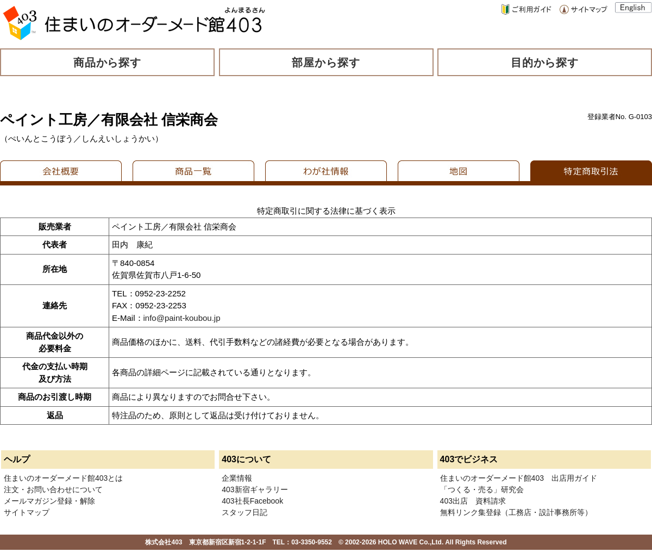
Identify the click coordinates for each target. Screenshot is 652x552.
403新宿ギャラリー (254, 489)
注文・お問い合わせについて (53, 489)
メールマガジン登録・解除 (49, 501)
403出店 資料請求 (473, 501)
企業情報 (237, 478)
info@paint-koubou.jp (182, 317)
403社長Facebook (252, 501)
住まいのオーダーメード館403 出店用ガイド (518, 478)
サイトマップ (26, 512)
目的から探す (545, 63)
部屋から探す (326, 63)
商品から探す (107, 63)
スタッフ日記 (244, 512)
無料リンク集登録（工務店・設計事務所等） (516, 512)
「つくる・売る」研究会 (482, 489)
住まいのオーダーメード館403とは (63, 478)
